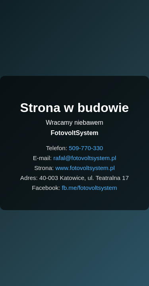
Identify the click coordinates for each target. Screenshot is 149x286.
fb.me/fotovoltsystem (89, 187)
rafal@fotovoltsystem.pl (84, 158)
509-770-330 (86, 148)
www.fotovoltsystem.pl (84, 167)
